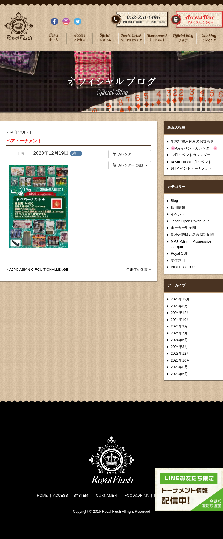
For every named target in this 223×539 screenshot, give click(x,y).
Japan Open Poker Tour (190, 221)
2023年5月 (179, 374)
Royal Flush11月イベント (191, 162)
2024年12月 (180, 313)
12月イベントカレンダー (191, 155)
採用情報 (178, 207)
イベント (178, 214)
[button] (130, 165)
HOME (42, 495)
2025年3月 (179, 306)
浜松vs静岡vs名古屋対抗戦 (192, 235)
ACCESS (60, 495)
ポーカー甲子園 (183, 228)
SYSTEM (80, 495)
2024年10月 (180, 320)
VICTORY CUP (183, 267)
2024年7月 (179, 333)
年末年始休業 (137, 269)
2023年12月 (180, 353)
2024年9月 (179, 326)
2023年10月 (180, 360)
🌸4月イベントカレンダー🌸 (194, 148)
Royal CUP (179, 253)
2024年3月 (179, 347)
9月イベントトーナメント (191, 168)
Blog (174, 200)
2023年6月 (179, 367)
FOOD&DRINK (137, 495)
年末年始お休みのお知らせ (192, 141)
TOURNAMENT (106, 495)
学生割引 (178, 260)
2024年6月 (179, 340)
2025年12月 (180, 299)
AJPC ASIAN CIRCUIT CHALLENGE (38, 269)
